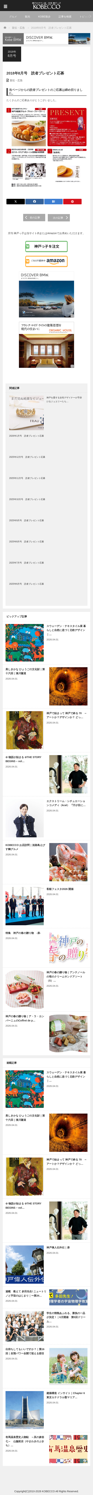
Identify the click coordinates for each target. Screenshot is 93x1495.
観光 (27, 16)
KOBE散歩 (44, 16)
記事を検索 (65, 16)
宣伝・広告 (16, 80)
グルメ (13, 16)
